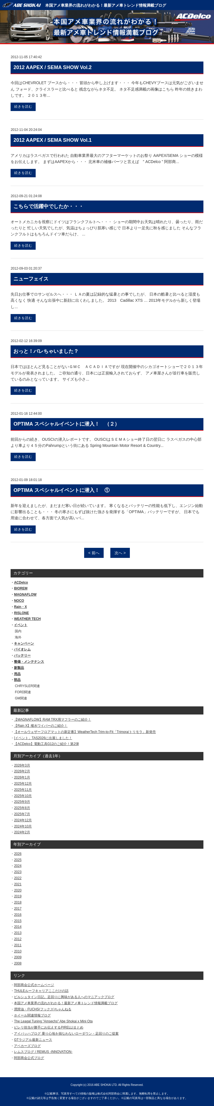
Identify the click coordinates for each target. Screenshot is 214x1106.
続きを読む (23, 107)
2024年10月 (23, 826)
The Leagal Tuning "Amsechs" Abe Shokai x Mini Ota (53, 1021)
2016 (17, 915)
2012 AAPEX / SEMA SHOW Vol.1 (52, 140)
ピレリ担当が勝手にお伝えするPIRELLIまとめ (48, 1027)
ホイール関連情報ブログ (32, 1015)
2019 (17, 896)
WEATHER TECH (27, 619)
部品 (17, 680)
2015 (17, 921)
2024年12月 (23, 820)
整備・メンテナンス (29, 662)
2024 (17, 866)
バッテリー (22, 655)
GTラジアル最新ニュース (33, 1040)
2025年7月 (22, 814)
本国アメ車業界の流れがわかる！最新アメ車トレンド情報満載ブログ (105, 5)
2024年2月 (22, 832)
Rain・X (20, 607)
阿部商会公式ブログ (29, 1058)
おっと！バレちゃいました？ (46, 351)
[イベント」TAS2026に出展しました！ (43, 738)
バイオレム (22, 649)
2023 (17, 872)
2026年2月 (22, 771)
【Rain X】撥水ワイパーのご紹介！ (40, 726)
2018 (17, 902)
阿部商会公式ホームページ (34, 985)
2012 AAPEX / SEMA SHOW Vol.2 (52, 67)
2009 (17, 957)
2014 (17, 927)
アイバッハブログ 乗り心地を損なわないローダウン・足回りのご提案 (66, 1034)
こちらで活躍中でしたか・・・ (48, 206)
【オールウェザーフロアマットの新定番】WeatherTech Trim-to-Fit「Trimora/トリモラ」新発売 (85, 732)
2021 (17, 884)
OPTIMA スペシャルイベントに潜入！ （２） (66, 424)
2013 (17, 933)
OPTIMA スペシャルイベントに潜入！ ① (61, 490)
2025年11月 (23, 790)
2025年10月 (23, 796)
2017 (17, 909)
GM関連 (21, 698)
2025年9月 (22, 802)
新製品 (19, 668)
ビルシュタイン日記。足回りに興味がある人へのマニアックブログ (64, 997)
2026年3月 (22, 765)
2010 (17, 951)
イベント (20, 625)
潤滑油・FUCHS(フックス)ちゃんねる (42, 1009)
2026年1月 (22, 777)
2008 (17, 963)
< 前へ (93, 553)
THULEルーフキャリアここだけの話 (41, 991)
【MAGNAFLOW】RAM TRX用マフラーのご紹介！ (52, 719)
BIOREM (20, 588)
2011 (17, 945)
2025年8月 (22, 808)
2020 (17, 890)
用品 (17, 674)
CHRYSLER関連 (27, 686)
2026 (17, 854)
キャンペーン (24, 643)
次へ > (120, 553)
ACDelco (21, 582)
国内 (18, 631)
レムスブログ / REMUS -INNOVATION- (43, 1052)
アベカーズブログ (27, 1046)
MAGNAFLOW (25, 594)
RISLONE (21, 613)
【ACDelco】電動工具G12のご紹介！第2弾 (46, 744)
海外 (18, 637)
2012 (17, 939)
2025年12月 (23, 784)
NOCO (19, 601)
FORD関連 (23, 692)
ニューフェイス (30, 279)
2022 (17, 878)
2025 (17, 860)
